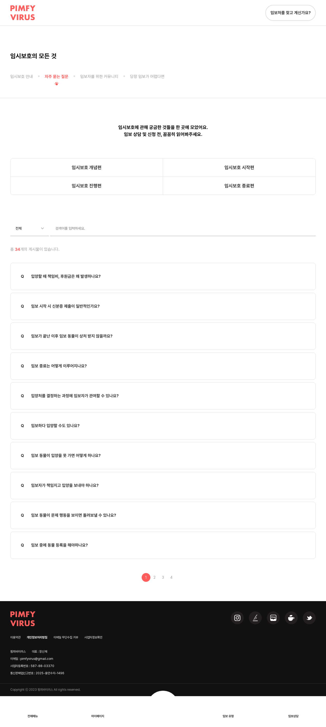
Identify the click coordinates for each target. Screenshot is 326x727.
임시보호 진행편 (87, 185)
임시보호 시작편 (239, 167)
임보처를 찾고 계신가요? (290, 12)
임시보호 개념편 (87, 167)
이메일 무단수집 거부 (65, 637)
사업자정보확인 (93, 637)
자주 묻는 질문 (56, 76)
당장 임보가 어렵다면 (147, 76)
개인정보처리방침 (37, 637)
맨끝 (180, 577)
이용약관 (15, 637)
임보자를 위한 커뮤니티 (99, 76)
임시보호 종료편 (239, 185)
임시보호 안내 (21, 76)
